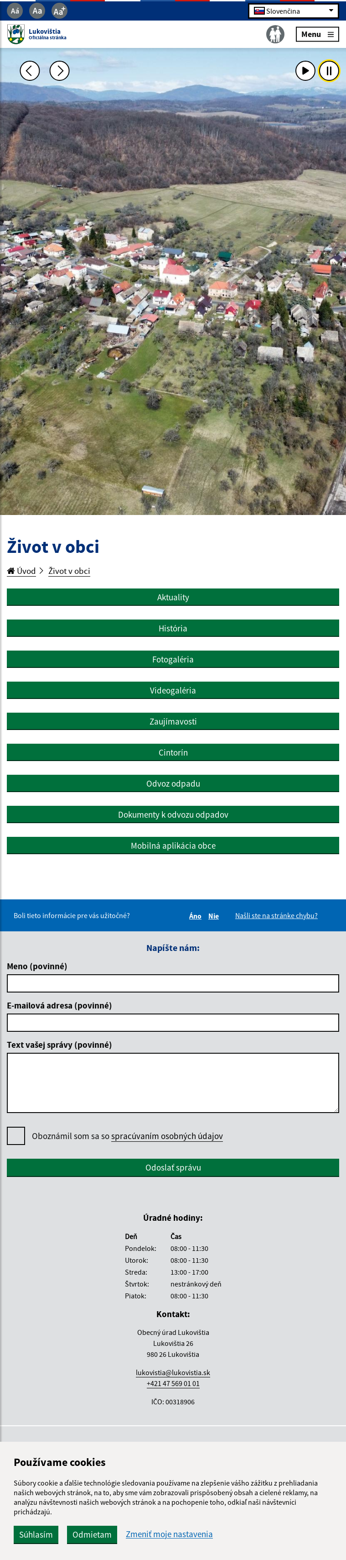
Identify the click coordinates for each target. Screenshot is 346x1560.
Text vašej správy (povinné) (59, 1044)
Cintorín (173, 752)
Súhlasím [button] (36, 1534)
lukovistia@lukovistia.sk (173, 1372)
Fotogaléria (173, 659)
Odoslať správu (173, 1167)
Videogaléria (173, 690)
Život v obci (69, 570)
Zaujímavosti (173, 721)
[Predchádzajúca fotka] (30, 71)
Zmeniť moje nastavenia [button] (169, 1534)
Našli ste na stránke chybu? (276, 915)
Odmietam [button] (92, 1534)
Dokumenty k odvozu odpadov (173, 814)
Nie (215, 915)
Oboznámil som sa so (127, 1136)
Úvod (21, 570)
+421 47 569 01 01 (173, 1383)
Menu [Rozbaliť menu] (317, 34)
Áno (196, 915)
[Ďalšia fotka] (60, 71)
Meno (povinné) (37, 966)
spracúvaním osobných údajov (167, 1135)
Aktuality (173, 597)
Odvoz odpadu (173, 783)
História (173, 628)
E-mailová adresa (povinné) (59, 1005)
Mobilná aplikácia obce (173, 845)
